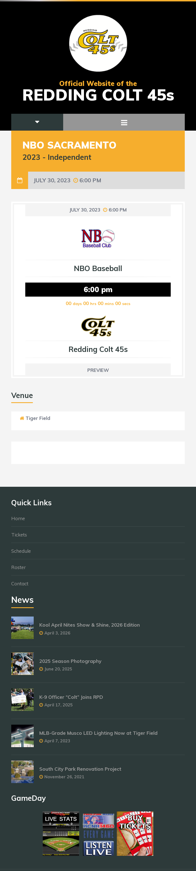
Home (18, 520)
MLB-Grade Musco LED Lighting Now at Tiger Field (98, 735)
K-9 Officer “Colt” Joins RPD (71, 699)
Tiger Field (38, 418)
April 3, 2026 (57, 635)
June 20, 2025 (58, 671)
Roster (18, 569)
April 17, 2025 (58, 707)
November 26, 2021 (64, 779)
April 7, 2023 (57, 743)
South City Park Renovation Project (80, 771)
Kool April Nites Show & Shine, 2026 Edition (89, 628)
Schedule (21, 553)
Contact (19, 586)
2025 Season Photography (70, 664)
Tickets (19, 537)
